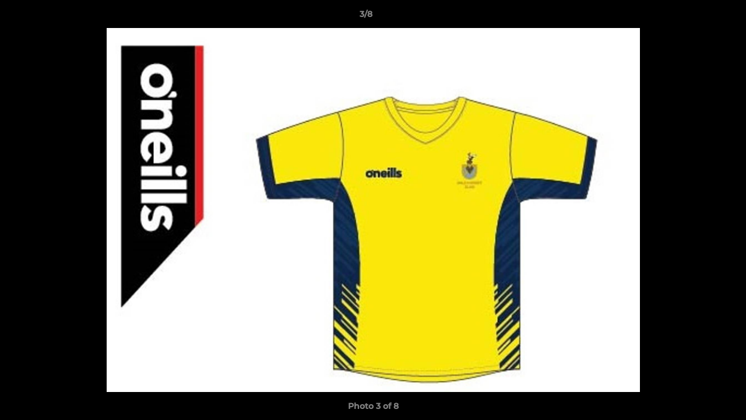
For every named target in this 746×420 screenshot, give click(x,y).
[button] (697, 17)
